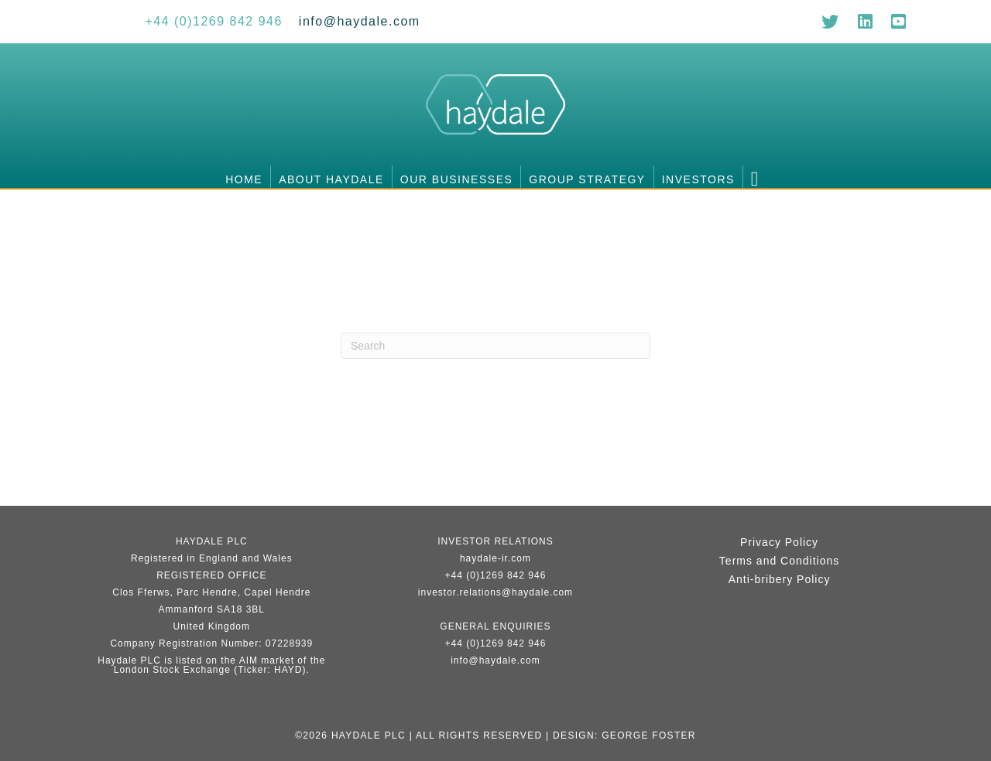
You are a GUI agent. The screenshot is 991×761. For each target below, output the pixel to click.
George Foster (649, 735)
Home (243, 179)
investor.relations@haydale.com (495, 592)
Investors (698, 179)
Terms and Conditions (779, 561)
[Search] (495, 346)
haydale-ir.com (495, 558)
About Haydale (331, 179)
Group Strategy (587, 179)
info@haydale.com (495, 660)
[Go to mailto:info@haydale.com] (359, 21)
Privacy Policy (779, 542)
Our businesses (456, 179)
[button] (758, 177)
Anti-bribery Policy (780, 579)
